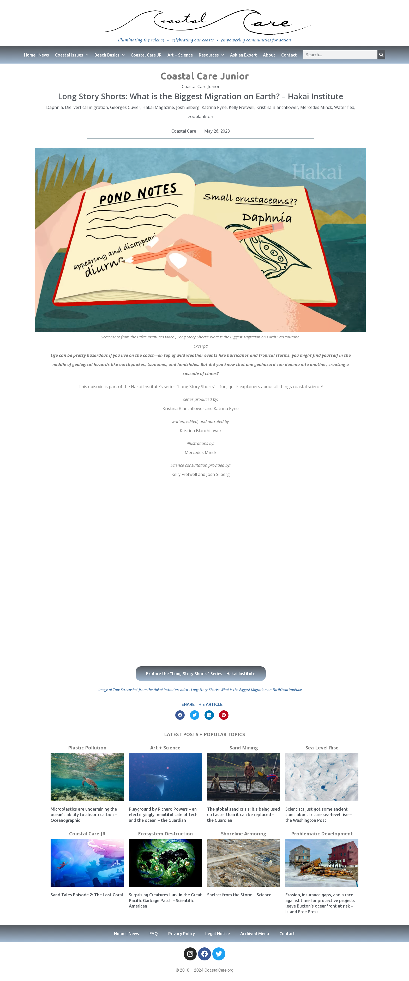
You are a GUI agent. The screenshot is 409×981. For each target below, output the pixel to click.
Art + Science (180, 55)
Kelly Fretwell (241, 107)
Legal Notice (217, 933)
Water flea (344, 107)
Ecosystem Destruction (165, 833)
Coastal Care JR (146, 55)
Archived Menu (254, 933)
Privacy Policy (181, 933)
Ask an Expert (243, 55)
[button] (180, 715)
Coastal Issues (71, 55)
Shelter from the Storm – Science (239, 894)
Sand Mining (244, 747)
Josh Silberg (188, 107)
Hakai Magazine (158, 107)
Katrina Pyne (214, 107)
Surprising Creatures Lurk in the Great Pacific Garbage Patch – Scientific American (165, 900)
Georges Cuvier (125, 107)
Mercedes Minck (316, 107)
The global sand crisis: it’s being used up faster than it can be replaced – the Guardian (243, 815)
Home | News (36, 55)
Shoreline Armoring (243, 833)
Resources (211, 55)
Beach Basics (109, 55)
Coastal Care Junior (204, 76)
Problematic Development (322, 833)
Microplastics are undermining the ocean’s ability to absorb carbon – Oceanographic (84, 815)
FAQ (153, 933)
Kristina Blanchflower (277, 107)
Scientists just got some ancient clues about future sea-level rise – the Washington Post (318, 815)
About (269, 55)
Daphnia (54, 107)
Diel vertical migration (86, 107)
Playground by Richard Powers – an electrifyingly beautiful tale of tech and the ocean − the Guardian (163, 815)
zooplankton (200, 116)
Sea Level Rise (322, 747)
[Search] (381, 54)
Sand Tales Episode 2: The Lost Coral (87, 894)
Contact (289, 55)
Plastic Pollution (87, 747)
